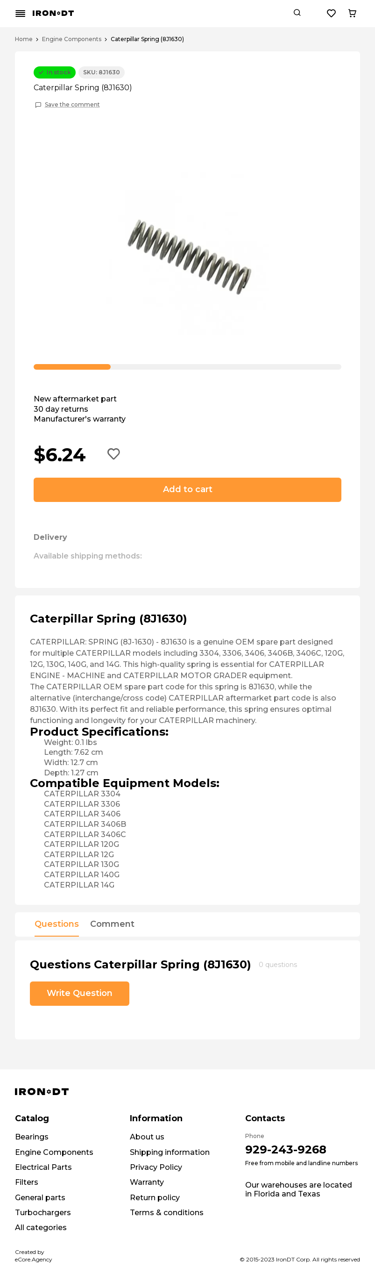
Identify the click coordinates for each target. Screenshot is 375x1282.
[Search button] (297, 13)
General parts (40, 1197)
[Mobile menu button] (20, 13)
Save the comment (72, 104)
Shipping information (170, 1152)
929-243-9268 (285, 1149)
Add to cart (187, 489)
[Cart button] (352, 14)
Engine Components (71, 39)
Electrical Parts (43, 1167)
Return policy (155, 1197)
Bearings (32, 1136)
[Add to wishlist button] (114, 454)
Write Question (80, 993)
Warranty (147, 1182)
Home (24, 39)
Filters (26, 1182)
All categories (41, 1227)
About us (147, 1136)
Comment (112, 924)
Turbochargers (43, 1212)
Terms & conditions (167, 1212)
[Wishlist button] (332, 14)
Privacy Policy (156, 1167)
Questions (57, 924)
